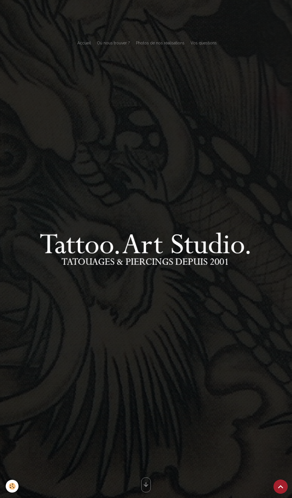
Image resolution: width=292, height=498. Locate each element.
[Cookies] (12, 486)
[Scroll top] (280, 487)
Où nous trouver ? (113, 43)
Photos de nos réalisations (160, 43)
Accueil (84, 43)
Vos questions (203, 43)
